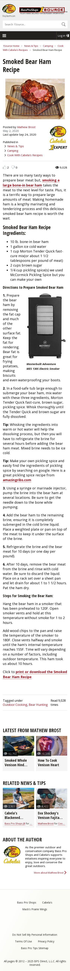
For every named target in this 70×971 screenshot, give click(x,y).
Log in (61, 35)
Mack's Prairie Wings (34, 909)
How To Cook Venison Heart (48, 762)
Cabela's (47, 902)
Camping (48, 46)
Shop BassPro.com (8, 16)
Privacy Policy (46, 941)
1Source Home (11, 46)
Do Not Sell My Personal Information (34, 934)
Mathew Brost (26, 127)
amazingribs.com (17, 480)
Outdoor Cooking (15, 705)
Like (4, 167)
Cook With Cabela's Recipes (25, 155)
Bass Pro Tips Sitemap (34, 948)
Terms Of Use (23, 941)
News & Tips (31, 46)
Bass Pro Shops (26, 902)
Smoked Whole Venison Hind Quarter (16, 765)
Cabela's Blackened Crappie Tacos (15, 818)
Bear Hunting (38, 705)
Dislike (13, 167)
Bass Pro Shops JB (15, 823)
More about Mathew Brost (48, 872)
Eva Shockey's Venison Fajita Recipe (48, 818)
